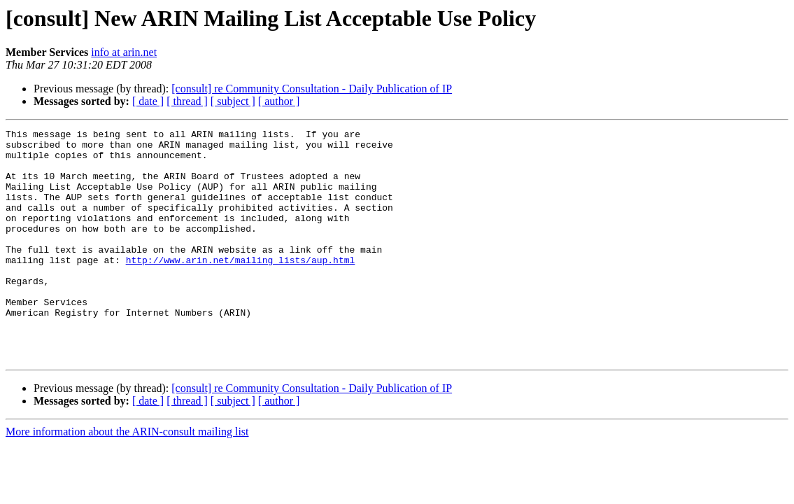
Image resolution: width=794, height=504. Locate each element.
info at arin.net (124, 52)
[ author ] (279, 101)
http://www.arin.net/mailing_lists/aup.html (240, 287)
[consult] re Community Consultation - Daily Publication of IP (311, 88)
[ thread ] (187, 101)
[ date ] (148, 101)
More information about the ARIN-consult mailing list (127, 478)
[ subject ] (233, 101)
